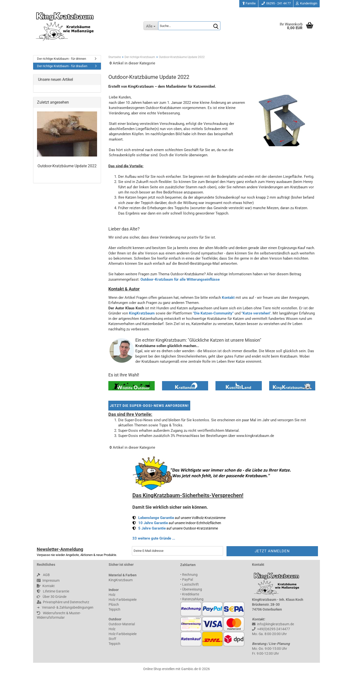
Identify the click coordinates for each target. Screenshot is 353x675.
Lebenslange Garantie (156, 518)
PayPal (187, 579)
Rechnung (190, 575)
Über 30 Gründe (51, 597)
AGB (43, 575)
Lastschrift (190, 584)
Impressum (48, 580)
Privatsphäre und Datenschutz (63, 602)
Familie (249, 3)
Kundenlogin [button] (306, 3)
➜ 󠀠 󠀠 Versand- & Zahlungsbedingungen (65, 607)
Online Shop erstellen (159, 669)
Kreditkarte (190, 594)
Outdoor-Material (122, 624)
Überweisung (192, 589)
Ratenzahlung (192, 599)
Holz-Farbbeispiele (123, 600)
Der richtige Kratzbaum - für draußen (62, 66)
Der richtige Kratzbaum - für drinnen (61, 58)
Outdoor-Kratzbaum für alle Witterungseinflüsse (180, 279)
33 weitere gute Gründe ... (153, 538)
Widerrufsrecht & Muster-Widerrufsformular (59, 615)
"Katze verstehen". (256, 313)
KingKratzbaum (142, 313)
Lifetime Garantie (53, 591)
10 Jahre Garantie (153, 523)
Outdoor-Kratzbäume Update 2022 (67, 166)
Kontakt (228, 297)
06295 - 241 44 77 (276, 3)
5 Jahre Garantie (152, 528)
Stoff (112, 639)
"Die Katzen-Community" (213, 313)
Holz (112, 595)
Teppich (114, 609)
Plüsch (114, 604)
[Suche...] (150, 25)
